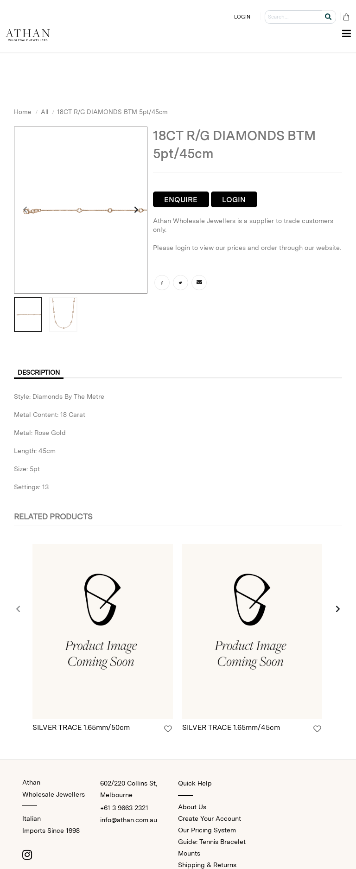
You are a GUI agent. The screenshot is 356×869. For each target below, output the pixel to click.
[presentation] (25, 210)
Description (39, 372)
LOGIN (242, 16)
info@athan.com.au (128, 820)
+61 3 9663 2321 (124, 807)
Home (23, 111)
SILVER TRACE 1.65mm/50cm (81, 727)
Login (234, 199)
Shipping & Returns (207, 865)
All (44, 111)
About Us (192, 807)
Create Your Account (209, 818)
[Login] (168, 729)
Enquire (180, 199)
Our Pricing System (207, 830)
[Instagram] (27, 854)
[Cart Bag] (346, 17)
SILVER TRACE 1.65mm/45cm (231, 727)
